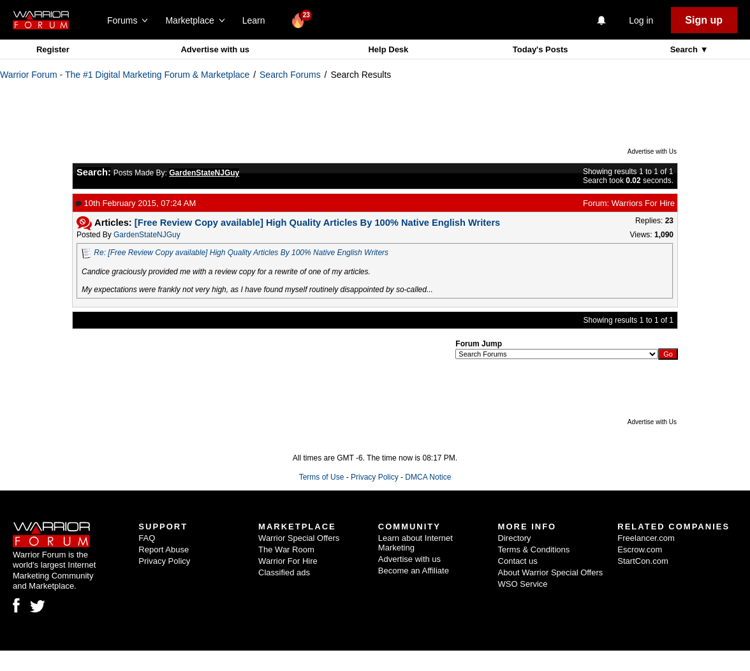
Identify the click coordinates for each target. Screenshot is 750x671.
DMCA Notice (428, 477)
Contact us (518, 561)
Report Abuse (163, 549)
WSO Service (523, 584)
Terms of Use (321, 477)
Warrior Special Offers (298, 538)
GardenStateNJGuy (147, 234)
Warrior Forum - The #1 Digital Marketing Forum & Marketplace (124, 75)
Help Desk (388, 49)
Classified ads (284, 572)
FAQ (146, 538)
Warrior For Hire (288, 561)
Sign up (704, 20)
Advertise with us (214, 49)
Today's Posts (540, 49)
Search (685, 49)
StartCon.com (642, 561)
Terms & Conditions (534, 549)
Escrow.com (639, 549)
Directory (514, 538)
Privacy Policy (375, 477)
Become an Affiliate (413, 570)
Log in (641, 20)
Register (53, 49)
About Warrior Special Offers (550, 572)
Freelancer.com (646, 538)
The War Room (286, 549)
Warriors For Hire (643, 203)
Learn (257, 20)
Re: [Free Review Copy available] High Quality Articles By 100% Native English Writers (241, 252)
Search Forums (290, 75)
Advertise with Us (652, 151)
